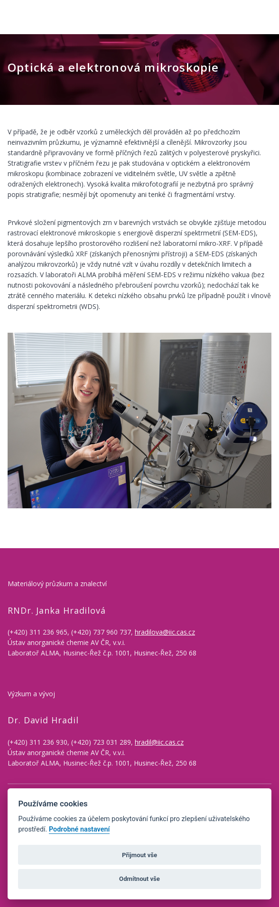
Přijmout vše (139, 855)
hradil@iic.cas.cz (159, 742)
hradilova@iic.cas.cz (165, 631)
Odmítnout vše (139, 878)
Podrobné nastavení (79, 829)
